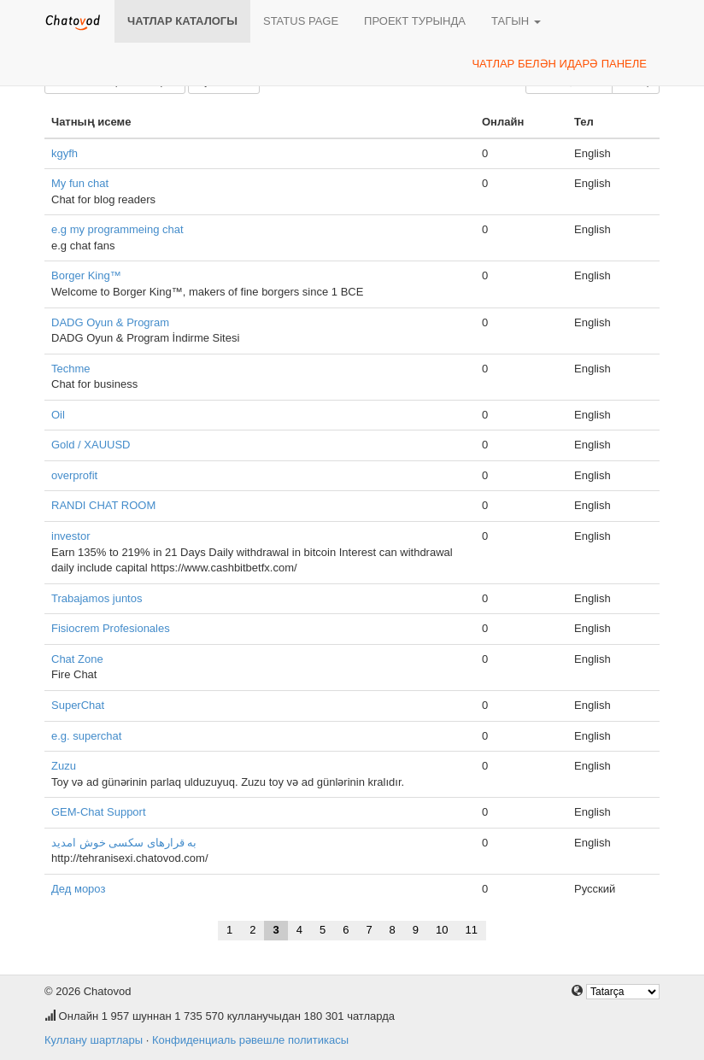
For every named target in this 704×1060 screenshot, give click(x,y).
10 (442, 929)
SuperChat (77, 705)
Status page (300, 21)
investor (71, 536)
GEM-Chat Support (98, 811)
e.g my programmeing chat (117, 229)
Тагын (516, 21)
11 (472, 929)
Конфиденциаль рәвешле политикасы (250, 1040)
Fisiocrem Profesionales (110, 628)
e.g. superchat (86, 735)
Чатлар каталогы (182, 21)
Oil (58, 414)
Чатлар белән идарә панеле (559, 63)
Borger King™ (86, 275)
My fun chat (80, 183)
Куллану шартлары (93, 1040)
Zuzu (63, 765)
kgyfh (64, 153)
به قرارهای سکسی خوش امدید (124, 842)
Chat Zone (77, 659)
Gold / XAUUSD (90, 444)
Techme (71, 368)
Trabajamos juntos (96, 598)
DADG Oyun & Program (110, 322)
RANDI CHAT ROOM (103, 505)
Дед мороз (78, 888)
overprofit (74, 475)
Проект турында (415, 21)
